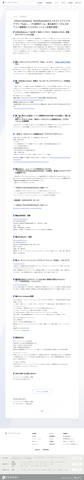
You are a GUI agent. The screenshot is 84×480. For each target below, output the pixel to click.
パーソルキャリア (62, 457)
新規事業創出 (49, 2)
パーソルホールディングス (16, 457)
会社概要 (34, 436)
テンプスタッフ (23, 462)
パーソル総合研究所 (27, 458)
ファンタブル (36, 462)
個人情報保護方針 (66, 436)
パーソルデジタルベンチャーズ (17, 458)
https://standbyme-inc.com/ (20, 240)
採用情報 (70, 2)
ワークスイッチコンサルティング (34, 469)
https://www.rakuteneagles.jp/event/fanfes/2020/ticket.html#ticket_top (31, 162)
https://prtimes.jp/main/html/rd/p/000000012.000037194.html (28, 100)
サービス (57, 2)
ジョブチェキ (30, 462)
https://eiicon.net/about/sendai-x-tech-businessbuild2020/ (27, 208)
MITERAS (49, 469)
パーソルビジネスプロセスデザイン (39, 457)
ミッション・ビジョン (36, 438)
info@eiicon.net (25, 330)
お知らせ (63, 2)
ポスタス (54, 469)
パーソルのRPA (23, 469)
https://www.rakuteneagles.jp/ (20, 219)
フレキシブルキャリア (44, 462)
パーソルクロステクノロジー (52, 457)
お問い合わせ (78, 2)
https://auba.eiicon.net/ (19, 264)
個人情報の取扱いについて (68, 438)
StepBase (66, 469)
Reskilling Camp (60, 469)
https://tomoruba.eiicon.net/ (20, 285)
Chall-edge (52, 462)
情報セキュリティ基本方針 (68, 441)
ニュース (51, 438)
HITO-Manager (43, 469)
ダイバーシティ (35, 444)
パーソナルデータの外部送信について (71, 444)
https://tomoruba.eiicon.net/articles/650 (24, 108)
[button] (40, 3)
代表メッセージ (35, 441)
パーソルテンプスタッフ (27, 457)
